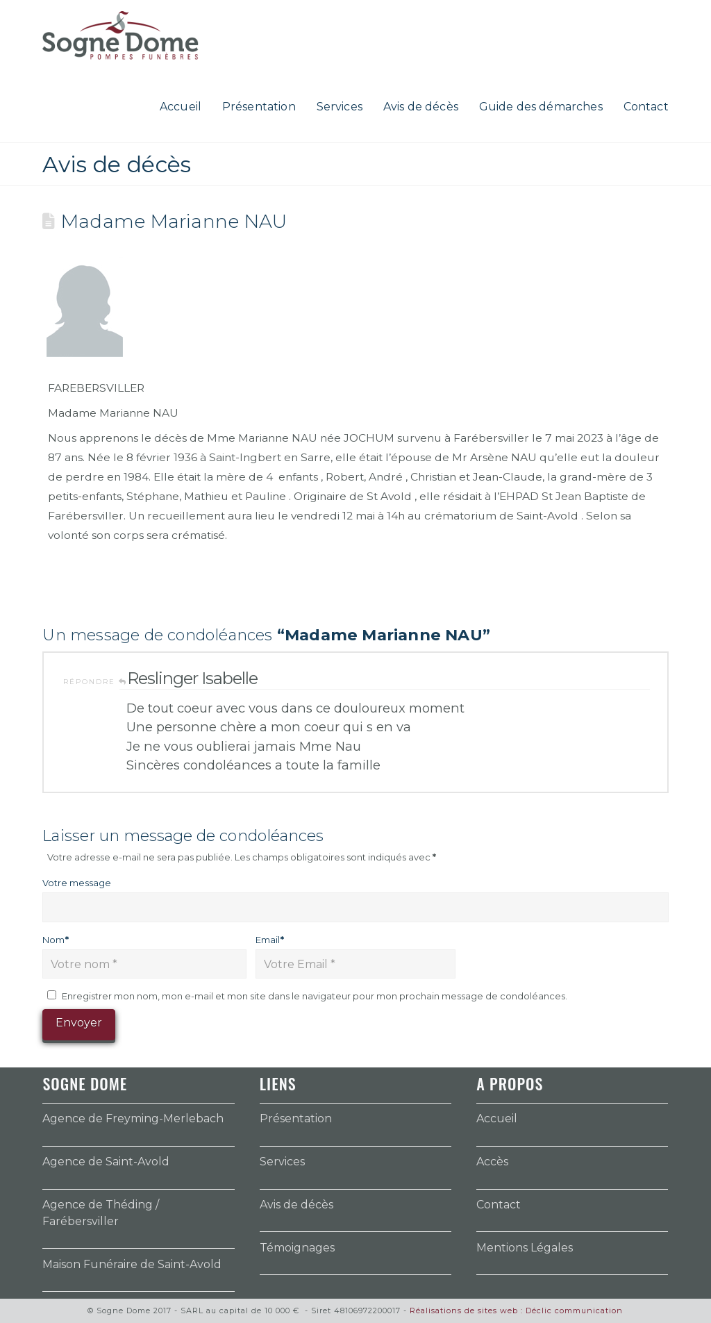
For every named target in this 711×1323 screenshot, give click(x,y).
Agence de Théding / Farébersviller (100, 1213)
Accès (492, 1161)
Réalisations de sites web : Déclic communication (516, 1310)
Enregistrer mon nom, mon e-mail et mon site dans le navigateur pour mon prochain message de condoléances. (314, 995)
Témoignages (297, 1247)
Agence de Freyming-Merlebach (133, 1118)
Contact (498, 1204)
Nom (55, 939)
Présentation (296, 1118)
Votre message (76, 882)
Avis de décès (296, 1204)
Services (282, 1161)
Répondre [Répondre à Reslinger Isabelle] (95, 681)
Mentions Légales (524, 1247)
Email (270, 939)
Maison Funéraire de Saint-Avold (131, 1264)
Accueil (496, 1118)
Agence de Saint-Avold (105, 1161)
